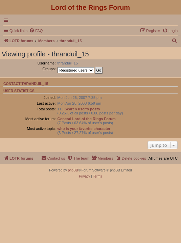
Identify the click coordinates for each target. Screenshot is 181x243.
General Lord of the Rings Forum (87, 119)
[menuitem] (36, 31)
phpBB (73, 170)
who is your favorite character (84, 129)
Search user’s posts (82, 109)
